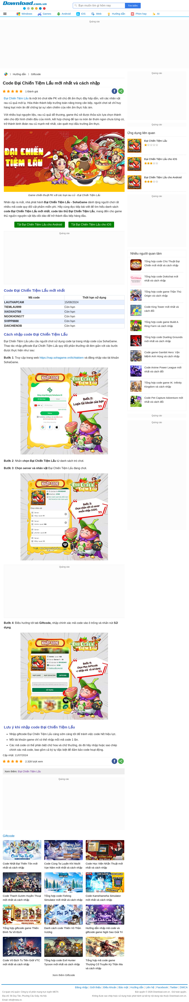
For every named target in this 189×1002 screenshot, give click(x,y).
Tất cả (7, 14)
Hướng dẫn (19, 74)
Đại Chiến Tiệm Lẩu (16, 98)
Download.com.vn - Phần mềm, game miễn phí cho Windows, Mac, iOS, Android (25, 5)
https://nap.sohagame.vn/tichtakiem (62, 357)
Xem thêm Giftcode (63, 975)
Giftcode (36, 74)
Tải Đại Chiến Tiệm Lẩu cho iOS (91, 224)
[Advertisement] (94, 48)
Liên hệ (150, 987)
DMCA (184, 987)
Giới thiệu (95, 987)
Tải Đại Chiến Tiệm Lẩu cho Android (39, 224)
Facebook (162, 987)
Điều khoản (109, 987)
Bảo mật (123, 987)
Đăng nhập (81, 987)
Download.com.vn (6, 74)
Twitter (174, 987)
